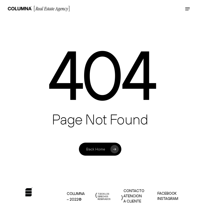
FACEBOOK (167, 193)
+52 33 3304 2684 (163, 12)
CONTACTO (133, 191)
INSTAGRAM (167, 199)
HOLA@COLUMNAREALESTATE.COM (145, 5)
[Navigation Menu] (187, 8)
